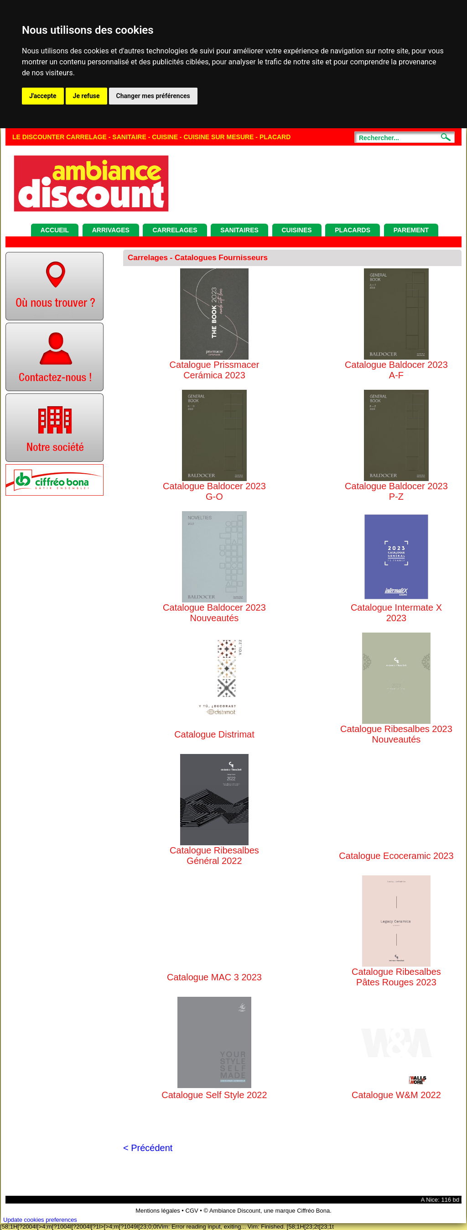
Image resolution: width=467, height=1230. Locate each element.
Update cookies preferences (40, 1219)
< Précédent (147, 1148)
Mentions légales (157, 1210)
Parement (411, 230)
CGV (192, 1210)
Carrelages (174, 230)
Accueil (55, 230)
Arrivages (111, 230)
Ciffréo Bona (313, 1210)
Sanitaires (239, 230)
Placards (352, 230)
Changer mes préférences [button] (153, 95)
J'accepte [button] (43, 95)
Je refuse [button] (86, 95)
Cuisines (297, 230)
